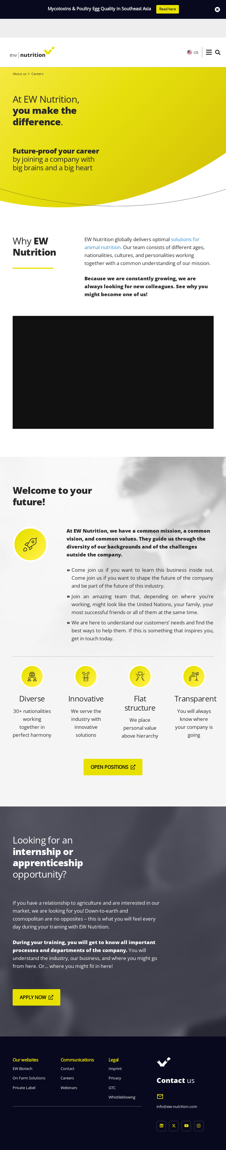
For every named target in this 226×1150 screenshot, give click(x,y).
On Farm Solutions (29, 1059)
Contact (67, 1049)
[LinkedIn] (161, 1107)
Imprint (115, 1049)
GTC (112, 1068)
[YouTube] (186, 1107)
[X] (174, 1107)
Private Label (24, 1068)
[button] (209, 33)
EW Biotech (22, 1049)
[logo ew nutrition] (32, 33)
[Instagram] (199, 1107)
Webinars (69, 1068)
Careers (67, 1059)
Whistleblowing (122, 1078)
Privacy (115, 1059)
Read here (167, 8)
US (192, 33)
